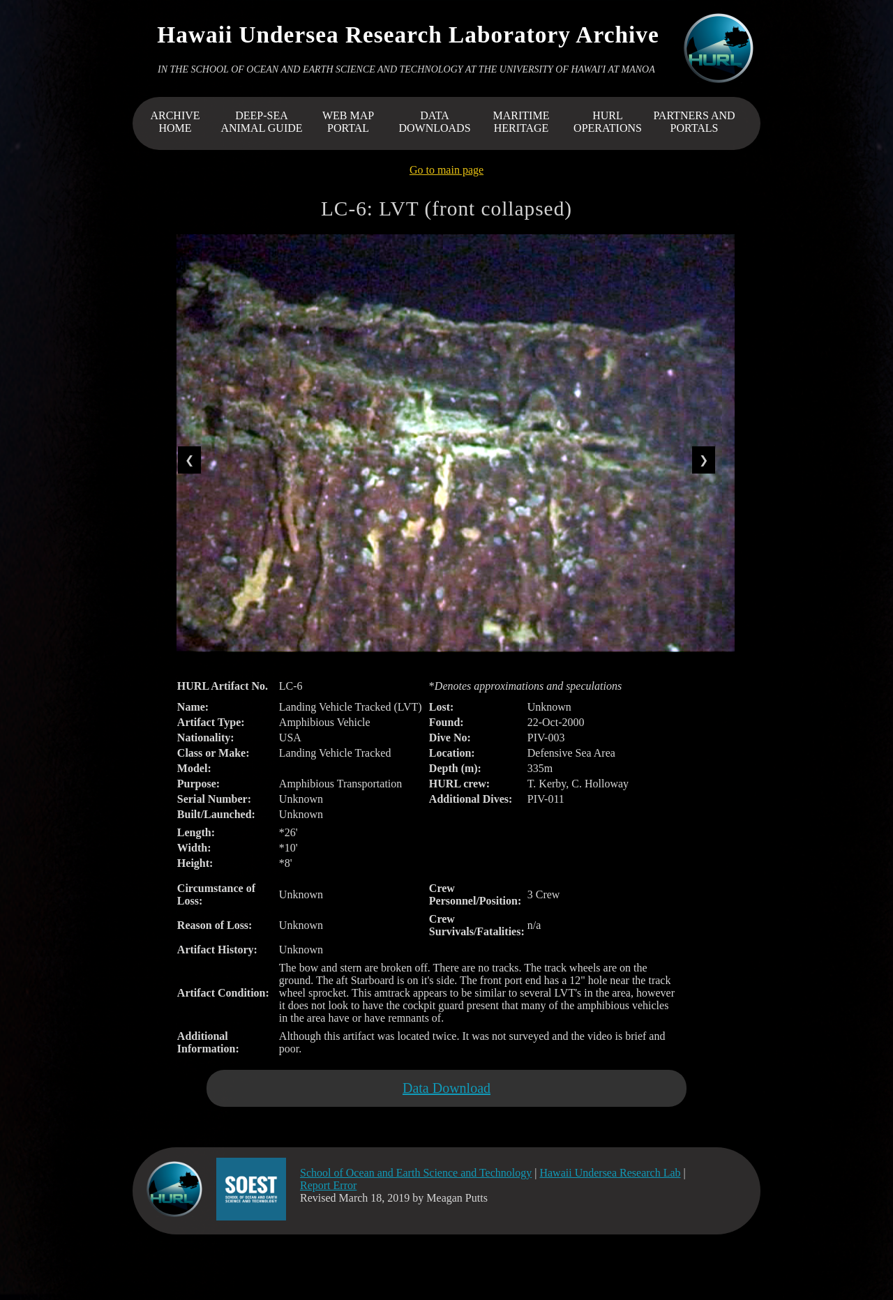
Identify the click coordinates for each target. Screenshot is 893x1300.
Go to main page (446, 170)
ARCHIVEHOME (175, 121)
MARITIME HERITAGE (521, 121)
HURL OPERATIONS (607, 121)
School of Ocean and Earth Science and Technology (416, 1173)
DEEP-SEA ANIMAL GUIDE (261, 121)
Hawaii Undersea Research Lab (609, 1173)
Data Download (446, 1088)
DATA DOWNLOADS (434, 121)
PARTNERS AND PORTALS (694, 121)
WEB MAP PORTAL (348, 121)
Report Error (328, 1185)
